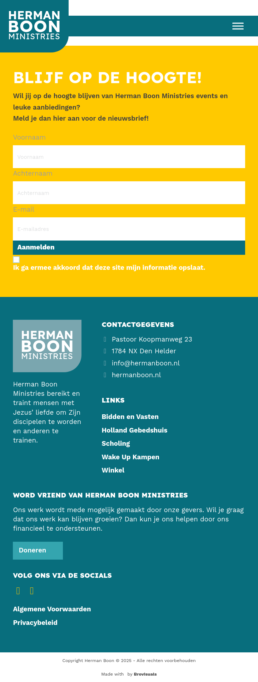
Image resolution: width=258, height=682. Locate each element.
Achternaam (33, 173)
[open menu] (235, 26)
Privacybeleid (35, 623)
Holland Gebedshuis (135, 430)
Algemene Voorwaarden (52, 609)
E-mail (23, 209)
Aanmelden (36, 247)
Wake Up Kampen (131, 457)
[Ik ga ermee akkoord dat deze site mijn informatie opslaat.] (129, 263)
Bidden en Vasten (130, 417)
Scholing (116, 444)
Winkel (113, 470)
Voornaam (29, 137)
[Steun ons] (38, 551)
